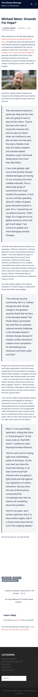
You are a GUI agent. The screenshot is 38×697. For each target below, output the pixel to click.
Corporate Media (8, 30)
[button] (31, 4)
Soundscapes (6, 670)
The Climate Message (11, 3)
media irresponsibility (10, 580)
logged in (16, 620)
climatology (7, 578)
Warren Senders (10, 28)
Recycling (5, 667)
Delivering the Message (10, 662)
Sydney (20, 693)
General (4, 664)
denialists (17, 578)
